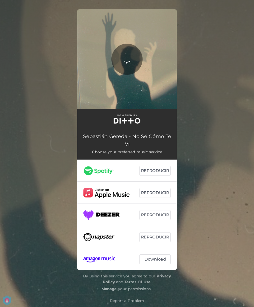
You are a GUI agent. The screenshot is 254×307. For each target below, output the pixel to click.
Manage (109, 288)
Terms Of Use (138, 282)
